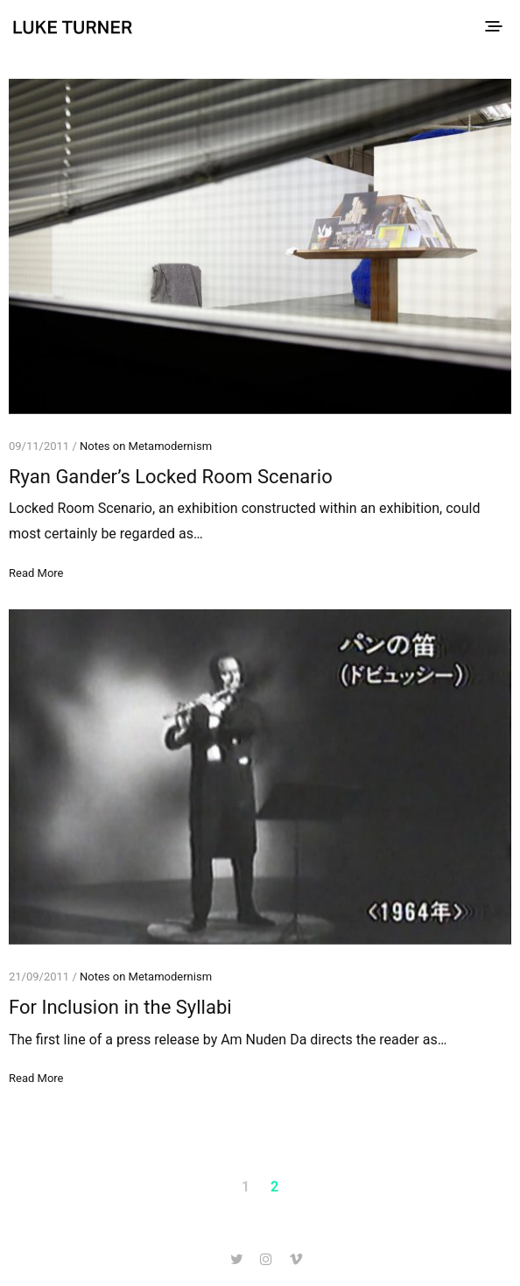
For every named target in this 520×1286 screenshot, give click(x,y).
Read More (36, 573)
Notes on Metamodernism (146, 446)
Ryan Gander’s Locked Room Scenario (171, 477)
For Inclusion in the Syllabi (120, 1007)
